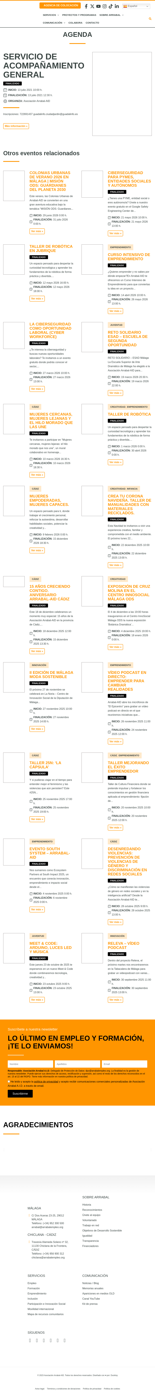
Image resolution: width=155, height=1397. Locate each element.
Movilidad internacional (41, 1309)
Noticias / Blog (90, 1283)
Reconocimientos (92, 1210)
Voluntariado (89, 1220)
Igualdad (87, 1235)
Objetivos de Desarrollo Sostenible (102, 1230)
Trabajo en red (90, 1225)
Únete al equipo (91, 1215)
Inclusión (33, 1298)
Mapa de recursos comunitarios (45, 1314)
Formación (34, 1288)
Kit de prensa (89, 1304)
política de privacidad (46, 1081)
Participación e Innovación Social (46, 1304)
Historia (86, 1204)
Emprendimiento (37, 1293)
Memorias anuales (92, 1288)
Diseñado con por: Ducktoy (105, 1375)
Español (130, 6)
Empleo (32, 1283)
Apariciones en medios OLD (98, 1293)
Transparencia (90, 1241)
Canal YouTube (91, 1298)
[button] (57, 15)
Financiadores (90, 1246)
